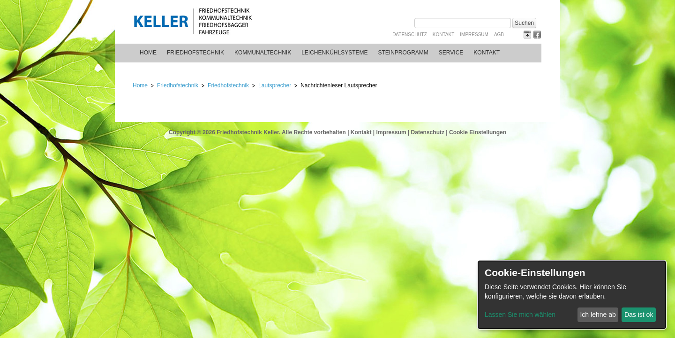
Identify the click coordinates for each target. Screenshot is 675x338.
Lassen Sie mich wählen (520, 314)
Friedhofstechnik (195, 52)
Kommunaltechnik (262, 52)
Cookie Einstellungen (477, 132)
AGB (499, 34)
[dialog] (572, 295)
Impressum (474, 34)
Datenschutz (409, 34)
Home (148, 52)
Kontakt (443, 34)
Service (451, 52)
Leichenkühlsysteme (334, 52)
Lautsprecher (274, 85)
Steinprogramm (403, 52)
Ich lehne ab (597, 314)
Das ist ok (638, 314)
